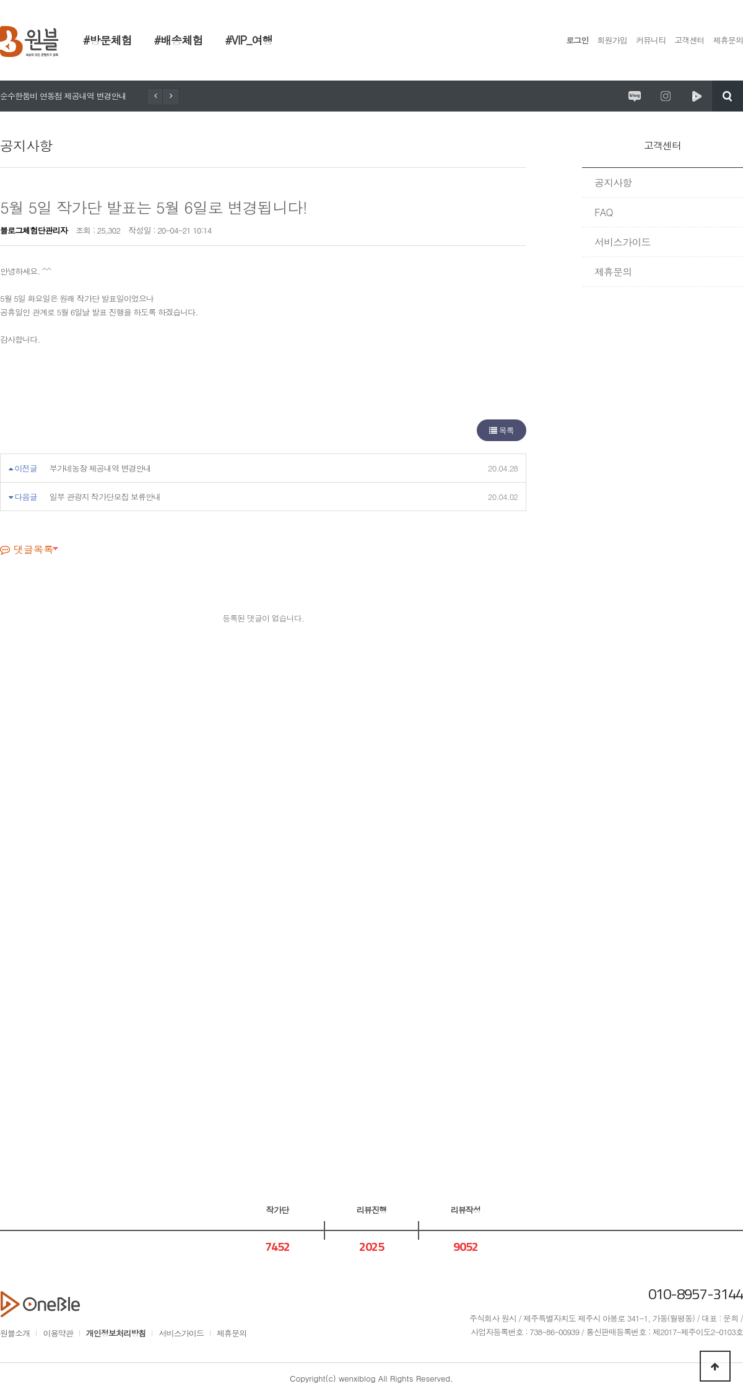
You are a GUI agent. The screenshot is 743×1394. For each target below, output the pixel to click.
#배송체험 (178, 40)
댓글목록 (26, 549)
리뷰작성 (465, 1210)
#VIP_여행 (248, 40)
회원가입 (612, 40)
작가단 (277, 1210)
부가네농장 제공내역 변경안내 (100, 468)
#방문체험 (107, 40)
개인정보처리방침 (116, 1333)
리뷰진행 (371, 1210)
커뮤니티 (651, 40)
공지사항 (613, 182)
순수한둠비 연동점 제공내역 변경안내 (63, 96)
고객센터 (689, 40)
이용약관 (57, 1333)
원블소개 (15, 1333)
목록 (501, 430)
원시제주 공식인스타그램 (665, 96)
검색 (727, 96)
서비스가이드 (622, 242)
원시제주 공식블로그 (634, 96)
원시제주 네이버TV (696, 96)
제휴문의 (728, 40)
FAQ (603, 212)
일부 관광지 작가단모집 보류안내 (105, 496)
